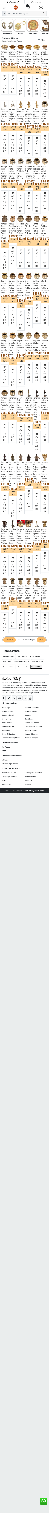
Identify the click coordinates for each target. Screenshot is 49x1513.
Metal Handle (35, 656)
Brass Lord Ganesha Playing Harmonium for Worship (28, 116)
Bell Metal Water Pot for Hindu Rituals (12, 172)
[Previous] (9, 639)
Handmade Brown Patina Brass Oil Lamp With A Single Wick (4, 471)
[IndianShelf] (13, 2)
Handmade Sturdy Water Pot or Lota (12, 404)
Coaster (28, 715)
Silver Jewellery (31, 711)
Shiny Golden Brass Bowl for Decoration (36, 58)
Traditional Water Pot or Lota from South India (12, 348)
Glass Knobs (6, 730)
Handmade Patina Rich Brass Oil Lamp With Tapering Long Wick (36, 408)
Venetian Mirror (8, 726)
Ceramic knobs (31, 730)
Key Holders (6, 719)
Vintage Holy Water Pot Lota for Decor (4, 404)
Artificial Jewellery (32, 708)
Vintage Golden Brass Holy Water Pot (44, 230)
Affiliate (5, 760)
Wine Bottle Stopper (21, 662)
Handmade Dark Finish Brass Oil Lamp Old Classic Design (29, 405)
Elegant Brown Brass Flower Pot (44, 534)
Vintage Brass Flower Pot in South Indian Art (44, 593)
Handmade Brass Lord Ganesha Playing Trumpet (20, 115)
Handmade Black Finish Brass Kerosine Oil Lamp (44, 404)
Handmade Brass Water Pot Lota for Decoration (36, 173)
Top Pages (6, 747)
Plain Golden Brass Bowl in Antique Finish (28, 58)
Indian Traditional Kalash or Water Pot (12, 228)
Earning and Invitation (33, 773)
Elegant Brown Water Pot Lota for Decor (20, 347)
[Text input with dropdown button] (26, 13)
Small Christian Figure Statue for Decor (4, 115)
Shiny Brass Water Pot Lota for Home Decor (28, 288)
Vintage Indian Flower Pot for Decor (12, 591)
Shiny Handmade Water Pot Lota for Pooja (29, 345)
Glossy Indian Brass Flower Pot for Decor (28, 592)
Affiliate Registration (10, 764)
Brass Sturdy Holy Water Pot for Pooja (28, 230)
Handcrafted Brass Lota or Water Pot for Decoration (20, 289)
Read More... (36, 667)
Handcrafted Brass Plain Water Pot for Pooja (20, 536)
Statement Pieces (32, 723)
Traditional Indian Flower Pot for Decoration (36, 592)
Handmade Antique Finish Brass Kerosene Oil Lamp (36, 470)
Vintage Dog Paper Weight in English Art (12, 115)
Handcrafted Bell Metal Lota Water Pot (44, 115)
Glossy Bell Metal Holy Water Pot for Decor (20, 405)
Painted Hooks (37, 662)
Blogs (4, 751)
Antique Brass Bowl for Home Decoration (20, 58)
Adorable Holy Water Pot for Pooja (44, 345)
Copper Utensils (8, 715)
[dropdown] (4, 13)
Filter (41, 40)
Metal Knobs (22, 656)
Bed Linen (7, 662)
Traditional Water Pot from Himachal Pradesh (29, 172)
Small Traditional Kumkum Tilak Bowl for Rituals (44, 59)
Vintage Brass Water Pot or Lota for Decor (12, 287)
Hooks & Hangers (32, 738)
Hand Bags (29, 719)
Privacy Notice (30, 777)
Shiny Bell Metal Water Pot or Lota (43, 172)
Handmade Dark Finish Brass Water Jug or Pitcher (4, 536)
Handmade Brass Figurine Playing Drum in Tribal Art (37, 535)
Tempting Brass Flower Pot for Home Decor (20, 592)
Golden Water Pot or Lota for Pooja (36, 286)
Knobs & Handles (8, 734)
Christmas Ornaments (33, 726)
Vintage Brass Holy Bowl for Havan (4, 57)
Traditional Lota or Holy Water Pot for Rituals (20, 230)
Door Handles (7, 723)
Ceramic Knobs (9, 656)
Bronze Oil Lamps (31, 734)
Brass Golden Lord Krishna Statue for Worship (36, 116)
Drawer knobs (23, 667)
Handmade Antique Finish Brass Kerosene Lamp (28, 469)
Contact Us (6, 784)
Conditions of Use (9, 773)
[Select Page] (20, 639)
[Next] (41, 639)
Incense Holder (9, 667)
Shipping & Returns (9, 777)
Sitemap (28, 784)
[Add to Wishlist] (6, 49)
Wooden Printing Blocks (11, 738)
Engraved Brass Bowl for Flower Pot (12, 57)
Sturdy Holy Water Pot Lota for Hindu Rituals (45, 287)
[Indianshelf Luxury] (36, 2)
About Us (28, 780)
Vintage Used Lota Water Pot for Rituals (4, 172)
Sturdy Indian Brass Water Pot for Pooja (4, 287)
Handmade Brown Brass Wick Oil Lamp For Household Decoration (12, 474)
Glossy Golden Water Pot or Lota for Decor (4, 347)
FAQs (4, 780)
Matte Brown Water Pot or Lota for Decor (36, 230)
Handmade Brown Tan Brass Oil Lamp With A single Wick (20, 471)
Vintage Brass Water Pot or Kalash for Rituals (4, 231)
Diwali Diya (6, 708)
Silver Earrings (7, 711)
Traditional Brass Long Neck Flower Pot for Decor (12, 536)
